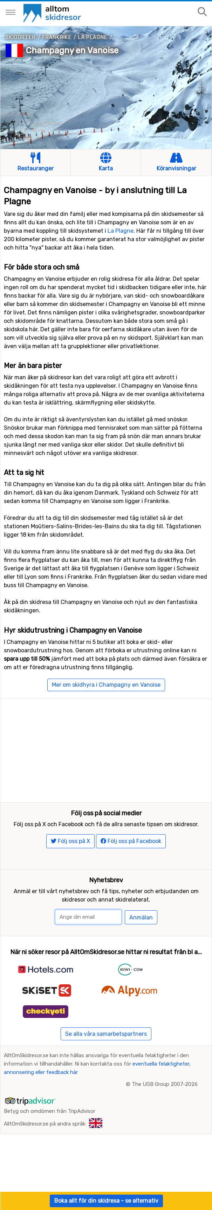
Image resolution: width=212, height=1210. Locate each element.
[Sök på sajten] (202, 12)
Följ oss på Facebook (131, 864)
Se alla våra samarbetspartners (106, 1057)
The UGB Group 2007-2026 (165, 1107)
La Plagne (93, 37)
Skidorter (21, 37)
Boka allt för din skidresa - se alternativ (106, 1200)
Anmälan (141, 941)
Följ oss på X (70, 864)
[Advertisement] (106, 748)
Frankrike (57, 37)
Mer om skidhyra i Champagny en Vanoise (106, 684)
